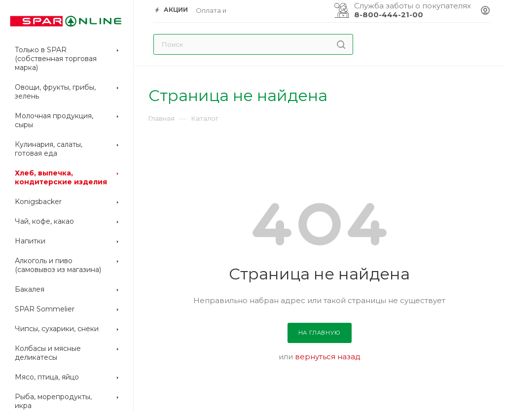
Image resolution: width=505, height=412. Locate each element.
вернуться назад (328, 356)
